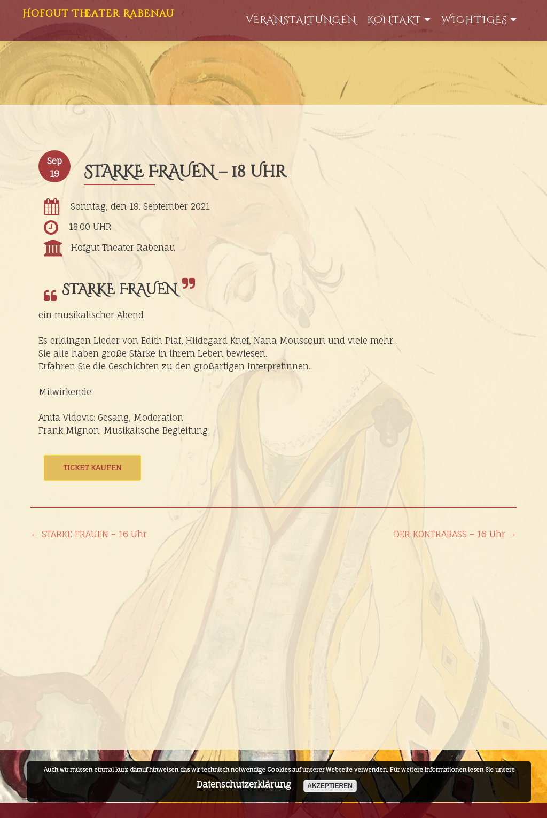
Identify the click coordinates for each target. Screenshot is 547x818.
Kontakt (394, 20)
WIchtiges (474, 20)
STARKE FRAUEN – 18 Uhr (185, 172)
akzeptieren (330, 786)
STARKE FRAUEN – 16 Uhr (88, 534)
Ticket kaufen (92, 467)
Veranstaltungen (301, 20)
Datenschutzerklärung (244, 784)
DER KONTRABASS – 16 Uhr (455, 534)
